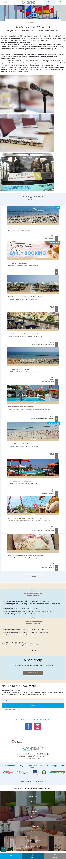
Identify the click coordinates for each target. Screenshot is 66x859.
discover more (33, 673)
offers (55, 856)
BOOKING (33, 856)
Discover (56, 238)
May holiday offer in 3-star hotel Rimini (23, 334)
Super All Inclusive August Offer (20, 481)
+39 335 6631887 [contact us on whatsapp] (40, 756)
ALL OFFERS (33, 577)
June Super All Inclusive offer (19, 369)
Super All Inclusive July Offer (19, 444)
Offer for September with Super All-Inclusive (25, 555)
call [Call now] (49, 3)
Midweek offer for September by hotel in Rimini (26, 518)
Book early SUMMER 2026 (17, 263)
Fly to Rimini (13, 228)
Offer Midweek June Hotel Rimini (21, 406)
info (11, 856)
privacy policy (16, 709)
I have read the (11, 709)
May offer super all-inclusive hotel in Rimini (25, 297)
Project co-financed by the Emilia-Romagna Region (33, 781)
